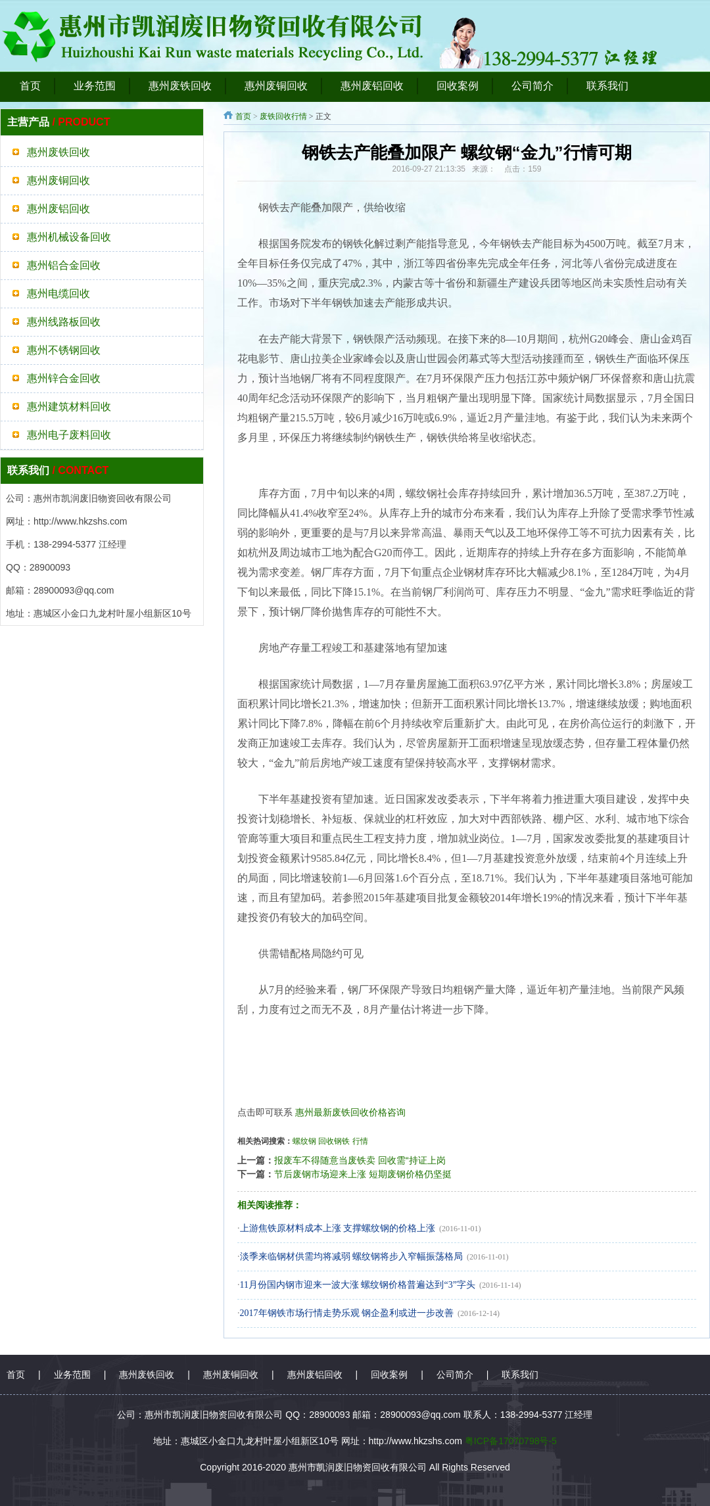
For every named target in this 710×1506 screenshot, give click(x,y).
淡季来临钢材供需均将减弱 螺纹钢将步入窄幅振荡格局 (351, 1256)
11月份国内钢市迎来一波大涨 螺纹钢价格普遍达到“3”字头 (357, 1285)
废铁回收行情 (283, 116)
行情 (360, 1141)
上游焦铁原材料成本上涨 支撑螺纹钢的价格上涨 (338, 1228)
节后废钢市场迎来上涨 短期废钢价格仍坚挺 (363, 1174)
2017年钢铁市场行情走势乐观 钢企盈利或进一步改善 (347, 1313)
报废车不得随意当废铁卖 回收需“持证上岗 (360, 1160)
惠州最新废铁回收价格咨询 (350, 1112)
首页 (243, 116)
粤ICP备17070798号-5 (511, 1441)
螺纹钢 (304, 1141)
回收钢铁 (334, 1141)
